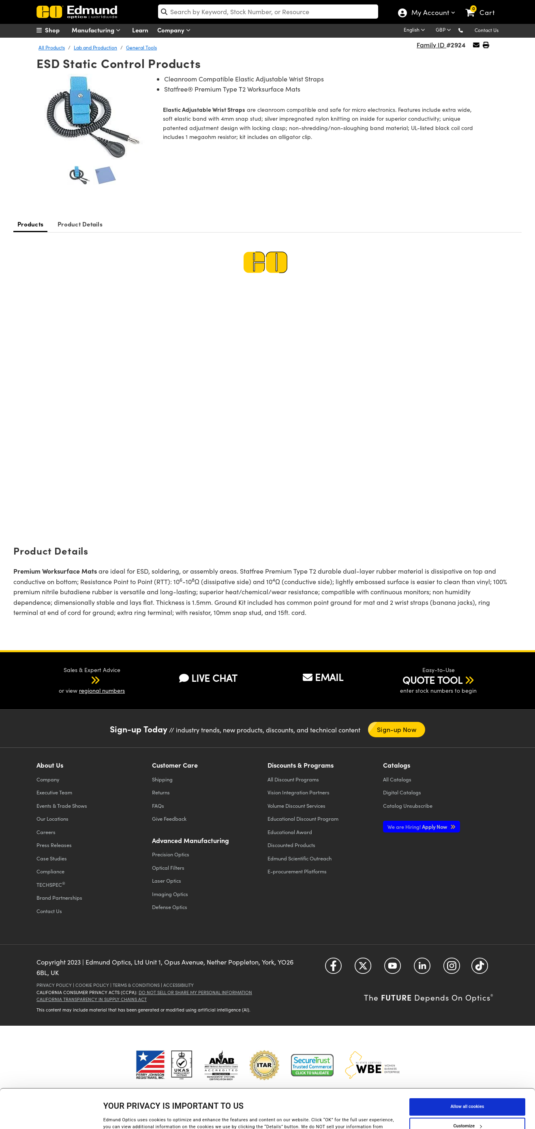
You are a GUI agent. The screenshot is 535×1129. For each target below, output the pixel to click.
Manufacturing (98, 30)
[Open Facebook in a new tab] (333, 969)
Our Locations (52, 818)
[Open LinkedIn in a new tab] (422, 969)
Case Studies (51, 858)
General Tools (141, 47)
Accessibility (178, 985)
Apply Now (417, 826)
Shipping (162, 779)
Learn (140, 30)
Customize (467, 1086)
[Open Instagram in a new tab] (452, 969)
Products (30, 224)
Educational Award (290, 831)
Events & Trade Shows (61, 805)
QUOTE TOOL (432, 679)
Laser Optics (166, 880)
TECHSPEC (50, 884)
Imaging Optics (170, 893)
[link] (484, 6)
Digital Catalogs (402, 792)
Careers (46, 831)
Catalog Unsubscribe (407, 805)
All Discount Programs (293, 779)
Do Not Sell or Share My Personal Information (195, 992)
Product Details (80, 224)
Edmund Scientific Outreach (300, 858)
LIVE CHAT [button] (208, 678)
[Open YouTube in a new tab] (393, 969)
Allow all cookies (467, 1067)
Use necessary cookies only (467, 1106)
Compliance (50, 871)
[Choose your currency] (444, 30)
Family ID (431, 45)
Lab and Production (95, 47)
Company (175, 30)
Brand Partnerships (59, 897)
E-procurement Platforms (297, 871)
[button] (467, 30)
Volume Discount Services (296, 805)
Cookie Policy (92, 985)
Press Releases (54, 844)
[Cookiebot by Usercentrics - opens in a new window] (52, 1114)
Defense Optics (169, 906)
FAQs (158, 805)
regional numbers (102, 690)
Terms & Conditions (136, 985)
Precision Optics (170, 854)
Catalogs (397, 779)
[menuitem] (56, 30)
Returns (161, 792)
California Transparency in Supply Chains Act (91, 999)
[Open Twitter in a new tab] (363, 969)
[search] (268, 11)
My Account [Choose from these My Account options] (429, 13)
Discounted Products (291, 844)
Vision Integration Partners (299, 792)
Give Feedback (169, 818)
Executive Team (54, 792)
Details (110, 1114)
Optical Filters (168, 867)
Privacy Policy (54, 985)
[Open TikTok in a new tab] (480, 969)
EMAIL (323, 676)
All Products (52, 47)
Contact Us (487, 30)
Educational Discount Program (303, 818)
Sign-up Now (396, 729)
